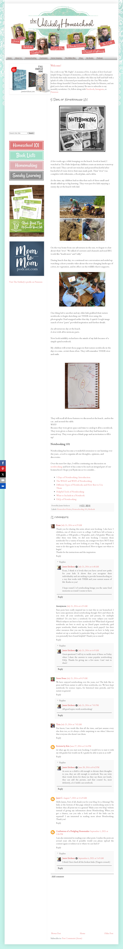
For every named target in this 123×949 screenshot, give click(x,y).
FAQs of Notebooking (66, 499)
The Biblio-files (70, 58)
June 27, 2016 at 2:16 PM (80, 746)
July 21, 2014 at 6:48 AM (88, 566)
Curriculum (43, 58)
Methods (91, 509)
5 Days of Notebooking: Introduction (73, 477)
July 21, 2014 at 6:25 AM (77, 606)
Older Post (108, 933)
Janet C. (59, 798)
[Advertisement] (23, 113)
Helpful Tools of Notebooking (70, 491)
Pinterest (54, 92)
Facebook (90, 89)
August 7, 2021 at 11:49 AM (75, 798)
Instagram (99, 89)
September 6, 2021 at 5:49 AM (91, 858)
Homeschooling (30, 58)
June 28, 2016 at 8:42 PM (88, 767)
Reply (58, 556)
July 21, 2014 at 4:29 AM (71, 525)
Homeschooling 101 (79, 509)
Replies (62, 562)
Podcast (100, 58)
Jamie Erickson (68, 566)
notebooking (56, 466)
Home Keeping (56, 58)
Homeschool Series (64, 509)
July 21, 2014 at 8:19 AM (77, 678)
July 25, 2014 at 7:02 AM (71, 724)
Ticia (58, 724)
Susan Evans (61, 678)
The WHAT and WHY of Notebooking (74, 480)
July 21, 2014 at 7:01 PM (88, 705)
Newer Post (56, 933)
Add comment (58, 876)
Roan (58, 525)
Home (9, 58)
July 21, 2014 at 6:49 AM (88, 650)
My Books (89, 58)
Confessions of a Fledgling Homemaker (72, 831)
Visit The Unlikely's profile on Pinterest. (26, 282)
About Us (18, 58)
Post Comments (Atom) (72, 938)
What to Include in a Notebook (70, 495)
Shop (81, 58)
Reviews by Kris (62, 746)
